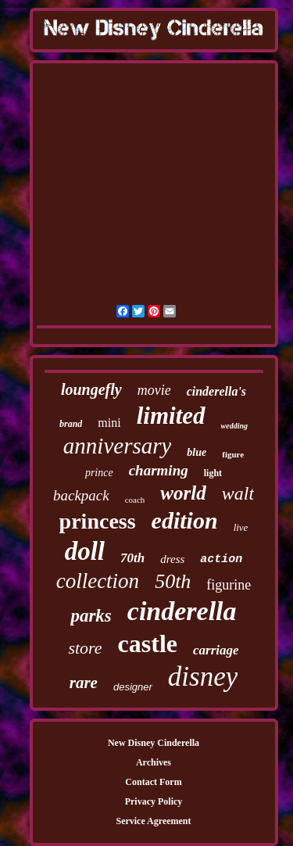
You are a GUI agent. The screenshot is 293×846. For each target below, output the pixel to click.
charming (158, 470)
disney (203, 676)
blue (196, 452)
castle (147, 643)
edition (185, 520)
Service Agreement (153, 821)
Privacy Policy (154, 801)
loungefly (91, 389)
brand (70, 423)
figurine (228, 585)
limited (171, 415)
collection (97, 581)
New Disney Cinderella (153, 742)
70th (132, 557)
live (241, 527)
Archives (153, 762)
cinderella (182, 611)
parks (90, 616)
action (221, 559)
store (85, 648)
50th (173, 581)
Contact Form (153, 781)
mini (109, 422)
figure (233, 454)
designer (132, 687)
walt (238, 493)
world (182, 493)
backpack (81, 495)
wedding (234, 425)
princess (97, 521)
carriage (216, 650)
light (213, 473)
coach (135, 499)
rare (84, 682)
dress (172, 559)
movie (154, 390)
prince (99, 473)
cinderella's (216, 391)
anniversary (117, 445)
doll (85, 551)
